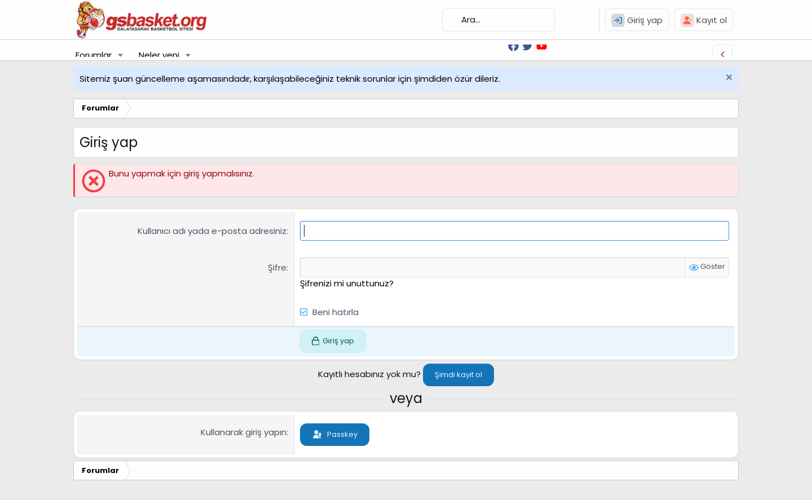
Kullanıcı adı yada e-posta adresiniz (212, 231)
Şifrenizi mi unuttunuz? (347, 283)
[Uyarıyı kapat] (727, 79)
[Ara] (498, 20)
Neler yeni (159, 55)
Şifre (277, 267)
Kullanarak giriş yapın (243, 432)
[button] (121, 55)
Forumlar (94, 55)
